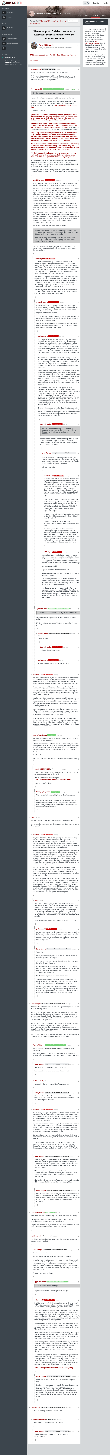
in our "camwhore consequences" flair (54, 106)
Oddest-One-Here (39, 1419)
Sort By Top (73, 21)
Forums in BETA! (10, 57)
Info (104, 15)
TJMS (32, 817)
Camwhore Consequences (56, 47)
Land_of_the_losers (40, 735)
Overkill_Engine (38, 180)
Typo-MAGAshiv (46, 45)
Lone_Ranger (46, 453)
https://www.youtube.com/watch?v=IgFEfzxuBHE (52, 779)
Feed (79, 15)
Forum (95, 15)
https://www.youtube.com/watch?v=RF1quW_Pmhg (53, 1368)
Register (96, 3)
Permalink (68, 47)
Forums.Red (34, 21)
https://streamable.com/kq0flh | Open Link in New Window (53, 55)
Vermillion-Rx (36, 69)
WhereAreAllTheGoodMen (48, 13)
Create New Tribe (9, 39)
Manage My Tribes (10, 43)
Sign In (105, 3)
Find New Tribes (9, 48)
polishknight (39, 259)
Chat (87, 15)
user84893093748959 (42, 769)
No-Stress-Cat (38, 1081)
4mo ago (58, 69)
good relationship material (92, 42)
